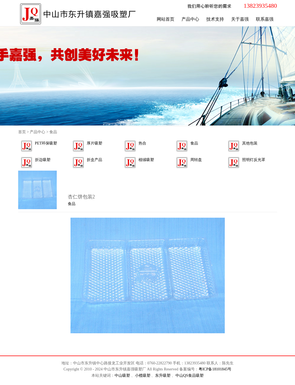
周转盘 (196, 160)
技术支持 (215, 19)
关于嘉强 (240, 19)
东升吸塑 (163, 375)
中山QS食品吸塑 (189, 375)
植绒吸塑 (146, 160)
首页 (22, 132)
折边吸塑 (42, 160)
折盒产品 (94, 160)
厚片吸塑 (94, 143)
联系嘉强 (265, 19)
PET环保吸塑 (46, 143)
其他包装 (250, 143)
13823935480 (260, 5)
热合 (142, 143)
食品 (194, 143)
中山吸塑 (123, 375)
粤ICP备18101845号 (215, 369)
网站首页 (165, 19)
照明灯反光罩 (253, 160)
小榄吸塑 (143, 375)
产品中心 (190, 19)
